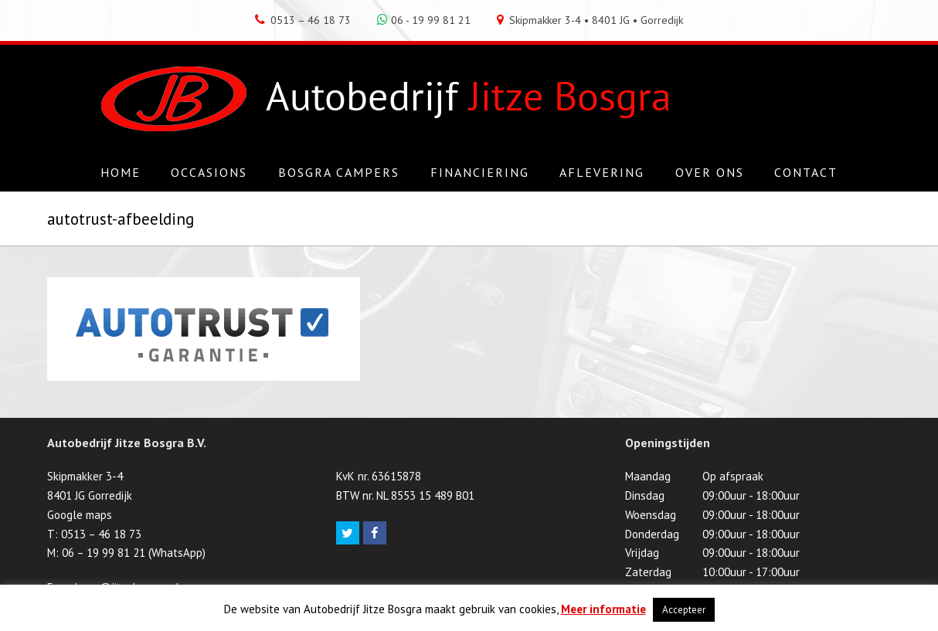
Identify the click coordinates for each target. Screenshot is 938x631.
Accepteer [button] (683, 609)
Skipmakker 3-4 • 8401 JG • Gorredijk (590, 20)
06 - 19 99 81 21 (424, 20)
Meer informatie (603, 609)
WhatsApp (176, 552)
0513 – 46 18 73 (303, 20)
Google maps (79, 514)
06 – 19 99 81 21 (103, 552)
